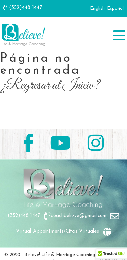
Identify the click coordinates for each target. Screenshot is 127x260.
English (97, 8)
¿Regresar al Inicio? (50, 85)
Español (115, 8)
